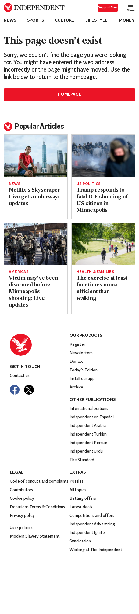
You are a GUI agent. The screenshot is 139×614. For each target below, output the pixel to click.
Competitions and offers (92, 515)
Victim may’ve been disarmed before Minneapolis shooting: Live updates (33, 291)
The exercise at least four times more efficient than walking (102, 288)
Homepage (69, 94)
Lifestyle (96, 20)
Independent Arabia (87, 426)
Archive (76, 387)
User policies (21, 528)
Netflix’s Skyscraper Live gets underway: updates (34, 197)
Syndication (80, 541)
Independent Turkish (88, 434)
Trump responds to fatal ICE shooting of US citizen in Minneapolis (102, 200)
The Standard (82, 460)
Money (127, 20)
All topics (78, 490)
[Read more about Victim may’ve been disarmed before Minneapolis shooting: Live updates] (35, 244)
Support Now (107, 7)
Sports (35, 20)
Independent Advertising (92, 524)
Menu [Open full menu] (131, 7)
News (10, 20)
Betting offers (83, 498)
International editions (89, 408)
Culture (64, 20)
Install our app (82, 379)
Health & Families (95, 272)
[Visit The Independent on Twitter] (29, 390)
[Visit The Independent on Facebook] (15, 390)
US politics (88, 184)
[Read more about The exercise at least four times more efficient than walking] (103, 244)
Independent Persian (88, 443)
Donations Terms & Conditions (37, 507)
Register (77, 344)
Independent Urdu (86, 451)
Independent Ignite (87, 533)
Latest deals (81, 507)
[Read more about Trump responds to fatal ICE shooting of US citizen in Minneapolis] (103, 156)
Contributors (21, 490)
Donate (77, 361)
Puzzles (77, 481)
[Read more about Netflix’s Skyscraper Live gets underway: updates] (35, 156)
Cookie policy (22, 498)
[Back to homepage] (34, 7)
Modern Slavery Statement (35, 536)
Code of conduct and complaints (39, 481)
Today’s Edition (84, 370)
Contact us (20, 375)
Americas (18, 272)
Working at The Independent (96, 550)
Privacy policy (22, 515)
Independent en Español (92, 417)
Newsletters (81, 353)
